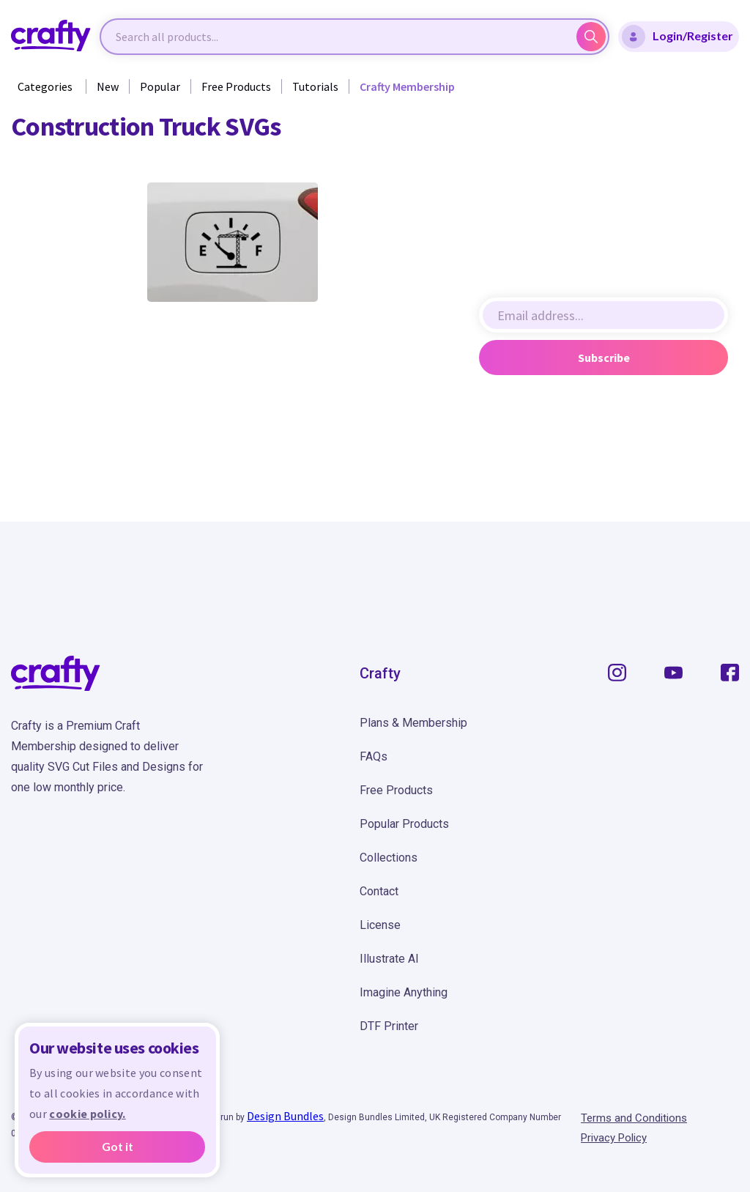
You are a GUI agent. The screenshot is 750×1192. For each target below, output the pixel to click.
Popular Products (404, 824)
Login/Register (677, 36)
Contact (379, 891)
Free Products (236, 86)
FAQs (373, 756)
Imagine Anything (404, 992)
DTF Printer (389, 1026)
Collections (388, 858)
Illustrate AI (389, 959)
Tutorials (315, 86)
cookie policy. (87, 1113)
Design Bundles (285, 1115)
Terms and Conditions (634, 1118)
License (380, 925)
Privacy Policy (614, 1137)
